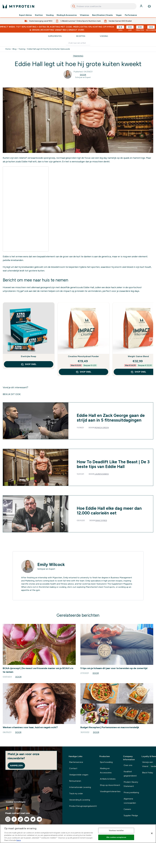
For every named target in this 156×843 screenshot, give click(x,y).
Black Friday (147, 772)
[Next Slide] (151, 339)
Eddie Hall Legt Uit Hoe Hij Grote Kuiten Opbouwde (48, 49)
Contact (73, 768)
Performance (131, 15)
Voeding (50, 15)
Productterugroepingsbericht (83, 806)
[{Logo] (18, 6)
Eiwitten (39, 15)
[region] (78, 833)
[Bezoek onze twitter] (33, 819)
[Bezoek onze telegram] (39, 819)
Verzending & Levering (79, 800)
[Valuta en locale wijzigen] (31, 808)
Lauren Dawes (101, 474)
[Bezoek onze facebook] (14, 819)
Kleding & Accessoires (67, 15)
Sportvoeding (106, 762)
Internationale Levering (80, 787)
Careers (127, 809)
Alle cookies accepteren (116, 837)
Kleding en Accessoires (106, 770)
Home (7, 49)
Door (83, 75)
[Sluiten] (152, 833)
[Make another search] (78, 43)
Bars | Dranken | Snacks (102, 15)
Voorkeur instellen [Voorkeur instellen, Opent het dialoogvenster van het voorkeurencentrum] (116, 830)
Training (21, 49)
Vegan (119, 15)
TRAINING (78, 56)
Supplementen (55, 36)
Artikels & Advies (108, 779)
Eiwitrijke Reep (28, 356)
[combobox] (103, 6)
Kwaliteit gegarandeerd (130, 773)
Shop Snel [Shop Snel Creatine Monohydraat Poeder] (83, 371)
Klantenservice (76, 762)
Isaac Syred (101, 520)
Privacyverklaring (131, 792)
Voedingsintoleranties (110, 791)
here (19, 840)
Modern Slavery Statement (131, 784)
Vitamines (84, 15)
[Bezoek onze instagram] (7, 819)
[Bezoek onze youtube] (26, 819)
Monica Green (101, 428)
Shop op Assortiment (110, 785)
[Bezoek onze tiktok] (20, 819)
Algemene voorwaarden (130, 800)
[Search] (74, 6)
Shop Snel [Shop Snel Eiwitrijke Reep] (28, 364)
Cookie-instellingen (15, 802)
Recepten (80, 36)
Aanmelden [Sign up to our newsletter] (16, 765)
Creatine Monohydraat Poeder (83, 356)
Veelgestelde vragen (78, 774)
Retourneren (75, 781)
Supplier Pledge (131, 815)
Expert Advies (25, 15)
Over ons (128, 765)
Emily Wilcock (51, 564)
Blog (14, 49)
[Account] (141, 6)
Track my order (76, 793)
